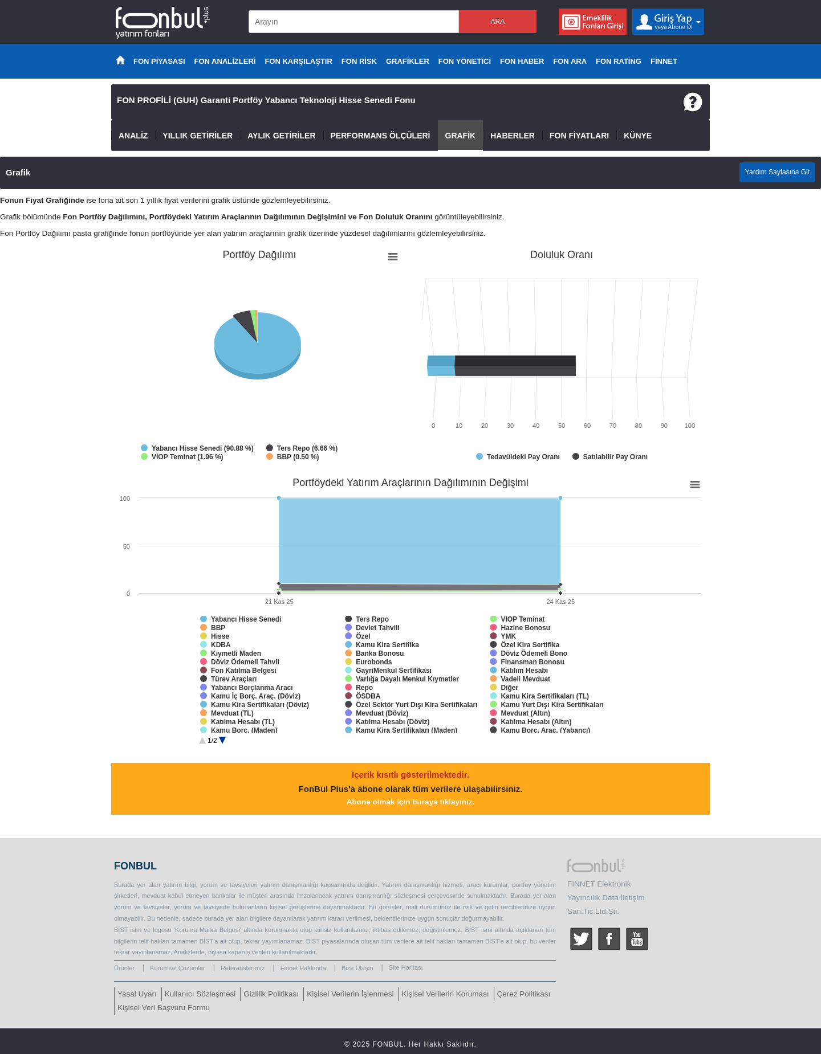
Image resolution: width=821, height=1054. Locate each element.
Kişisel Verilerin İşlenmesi (350, 994)
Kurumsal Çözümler (177, 968)
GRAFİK (460, 135)
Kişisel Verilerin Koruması (445, 994)
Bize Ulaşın (357, 968)
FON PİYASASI (159, 61)
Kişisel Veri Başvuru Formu (163, 1007)
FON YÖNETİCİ (464, 61)
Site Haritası (406, 967)
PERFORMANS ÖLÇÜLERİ (380, 135)
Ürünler (124, 968)
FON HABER (522, 61)
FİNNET (664, 61)
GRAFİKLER (407, 61)
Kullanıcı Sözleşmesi (200, 994)
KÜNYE (638, 135)
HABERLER (512, 135)
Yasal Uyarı (137, 994)
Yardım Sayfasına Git (777, 172)
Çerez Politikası (524, 994)
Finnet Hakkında (303, 968)
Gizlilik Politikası (271, 994)
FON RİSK (359, 61)
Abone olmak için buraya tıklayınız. (410, 802)
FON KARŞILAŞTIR (298, 61)
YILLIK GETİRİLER (197, 135)
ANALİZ (133, 135)
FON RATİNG (618, 61)
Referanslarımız (243, 968)
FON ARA (570, 61)
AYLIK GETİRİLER (281, 135)
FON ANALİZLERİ (225, 61)
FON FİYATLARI (579, 135)
